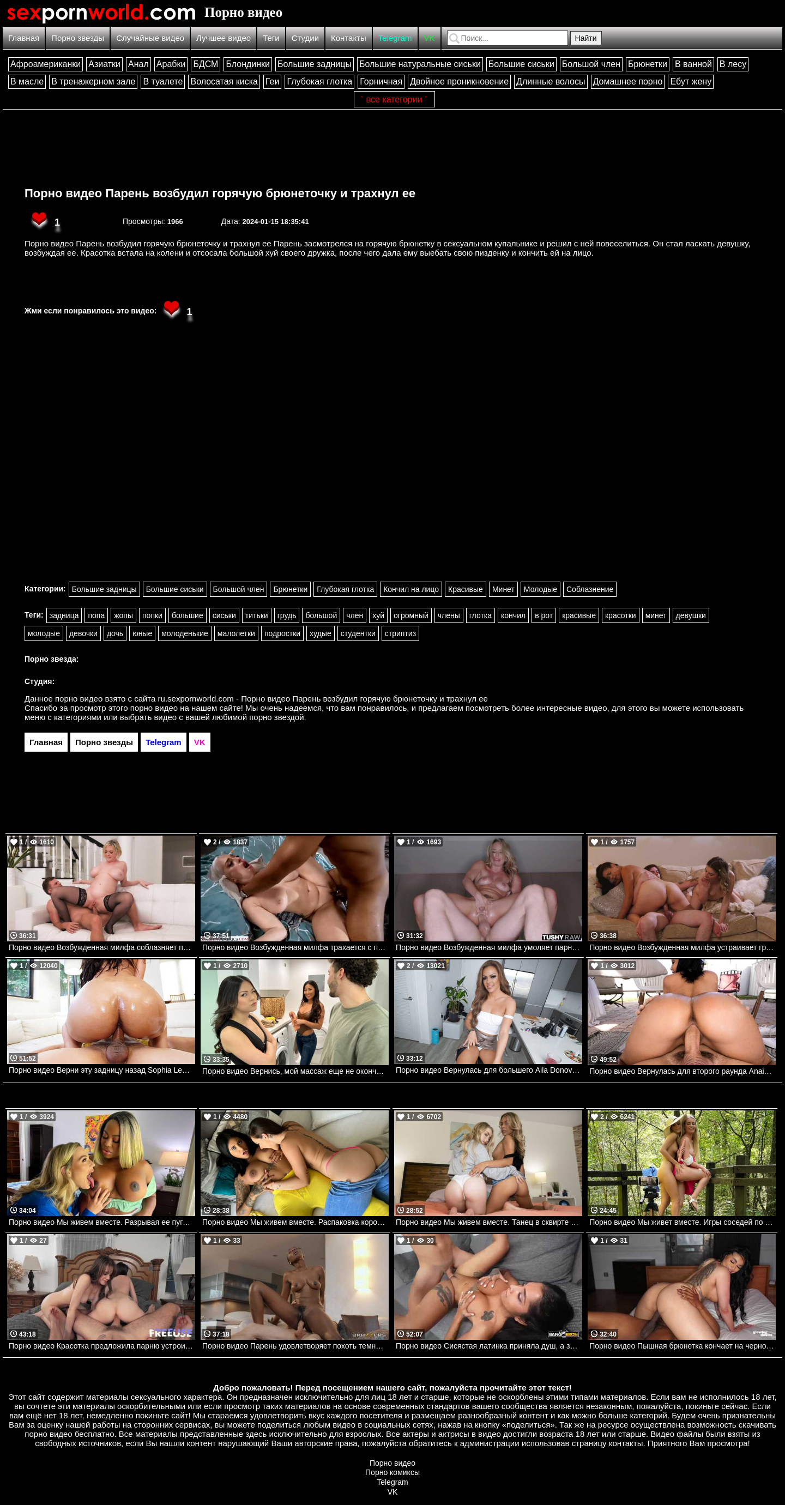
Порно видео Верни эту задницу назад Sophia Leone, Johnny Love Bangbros (102, 1070)
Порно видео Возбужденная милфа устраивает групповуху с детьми (682, 947)
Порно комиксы (392, 1472)
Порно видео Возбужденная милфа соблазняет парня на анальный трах (102, 947)
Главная (23, 38)
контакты (626, 1443)
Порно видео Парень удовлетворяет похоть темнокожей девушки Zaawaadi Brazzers (295, 1345)
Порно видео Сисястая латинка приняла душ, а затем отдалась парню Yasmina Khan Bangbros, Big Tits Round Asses (489, 1345)
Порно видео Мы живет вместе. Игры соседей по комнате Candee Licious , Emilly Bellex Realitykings (682, 1222)
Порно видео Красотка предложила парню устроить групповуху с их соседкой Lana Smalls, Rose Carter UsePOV (102, 1345)
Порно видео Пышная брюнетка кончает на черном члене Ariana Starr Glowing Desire (682, 1345)
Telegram (395, 38)
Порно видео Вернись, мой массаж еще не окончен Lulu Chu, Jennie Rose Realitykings (295, 1071)
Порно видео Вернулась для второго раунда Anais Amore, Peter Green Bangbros (682, 1071)
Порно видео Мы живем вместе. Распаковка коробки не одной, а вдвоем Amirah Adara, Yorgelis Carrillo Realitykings (295, 1222)
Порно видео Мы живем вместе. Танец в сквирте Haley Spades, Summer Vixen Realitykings (489, 1222)
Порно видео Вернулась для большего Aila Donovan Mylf (489, 1070)
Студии (305, 38)
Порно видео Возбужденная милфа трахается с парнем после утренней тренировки (295, 947)
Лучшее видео (223, 38)
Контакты (348, 38)
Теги (271, 38)
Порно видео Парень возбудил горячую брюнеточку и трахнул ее (220, 193)
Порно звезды (77, 38)
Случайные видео (150, 38)
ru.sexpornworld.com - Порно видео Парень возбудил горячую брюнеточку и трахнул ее (323, 698)
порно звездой (276, 717)
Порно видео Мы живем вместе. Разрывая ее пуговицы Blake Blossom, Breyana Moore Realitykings (102, 1222)
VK (429, 38)
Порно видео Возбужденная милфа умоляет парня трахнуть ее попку (489, 947)
